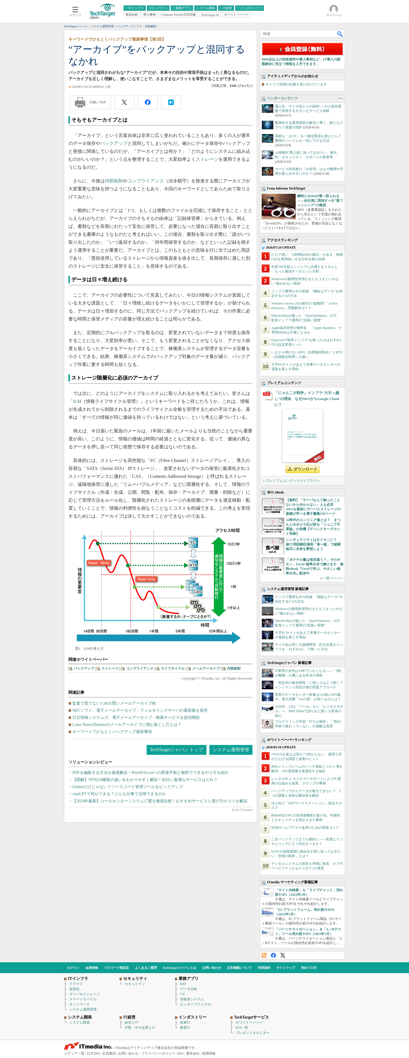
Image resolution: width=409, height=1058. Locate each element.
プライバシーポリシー (158, 1053)
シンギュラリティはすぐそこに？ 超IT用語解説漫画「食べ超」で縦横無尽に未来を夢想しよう (313, 544)
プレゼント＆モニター (252, 1033)
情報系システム (192, 999)
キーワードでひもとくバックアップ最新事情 (112, 732)
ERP (183, 984)
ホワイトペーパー (249, 1022)
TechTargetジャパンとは (180, 967)
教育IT (185, 1028)
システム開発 (79, 1022)
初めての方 (309, 967)
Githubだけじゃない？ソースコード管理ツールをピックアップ (127, 787)
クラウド (76, 984)
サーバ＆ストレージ (84, 994)
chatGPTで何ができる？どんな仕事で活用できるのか (119, 794)
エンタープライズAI (195, 1004)
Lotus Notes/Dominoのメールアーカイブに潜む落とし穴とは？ (126, 724)
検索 (340, 34)
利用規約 (264, 967)
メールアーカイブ (206, 668)
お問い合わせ (211, 967)
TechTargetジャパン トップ (176, 749)
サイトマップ (285, 967)
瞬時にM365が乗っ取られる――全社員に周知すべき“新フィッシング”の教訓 (320, 200)
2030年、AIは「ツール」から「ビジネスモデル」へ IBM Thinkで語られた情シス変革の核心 (309, 711)
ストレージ (207, 159)
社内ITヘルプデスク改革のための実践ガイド (305, 828)
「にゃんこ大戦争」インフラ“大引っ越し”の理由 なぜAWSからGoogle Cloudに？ (306, 399)
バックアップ (114, 143)
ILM (77, 401)
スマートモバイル (83, 999)
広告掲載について (239, 967)
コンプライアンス (146, 180)
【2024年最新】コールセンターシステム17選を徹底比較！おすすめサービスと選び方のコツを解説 (159, 801)
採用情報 (209, 1053)
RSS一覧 (241, 1028)
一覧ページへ (333, 578)
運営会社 (193, 1053)
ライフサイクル (173, 668)
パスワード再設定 (116, 967)
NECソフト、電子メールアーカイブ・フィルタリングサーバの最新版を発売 (140, 710)
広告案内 (109, 1053)
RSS (264, 955)
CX (182, 994)
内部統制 (114, 180)
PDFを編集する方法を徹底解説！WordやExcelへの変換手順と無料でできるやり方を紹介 (150, 772)
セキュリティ (135, 984)
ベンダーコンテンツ (282, 98)
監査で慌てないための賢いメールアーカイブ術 (114, 703)
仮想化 (74, 989)
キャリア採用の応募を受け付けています (296, 84)
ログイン (73, 967)
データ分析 (188, 989)
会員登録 (91, 967)
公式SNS (93, 1053)
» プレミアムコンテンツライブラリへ (291, 481)
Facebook (273, 955)
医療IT (185, 1022)
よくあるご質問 (146, 967)
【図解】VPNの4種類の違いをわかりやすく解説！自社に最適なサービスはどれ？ (145, 780)
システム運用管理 (231, 749)
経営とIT (131, 1022)
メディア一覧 (74, 1053)
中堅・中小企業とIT (140, 1028)
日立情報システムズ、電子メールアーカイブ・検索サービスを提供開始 (136, 717)
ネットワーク (79, 1004)
